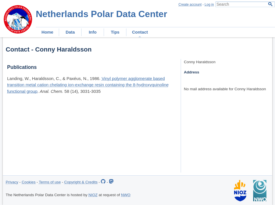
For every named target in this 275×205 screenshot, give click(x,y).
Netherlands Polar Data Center (101, 14)
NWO (125, 195)
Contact (140, 32)
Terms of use (50, 182)
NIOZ (92, 195)
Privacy (12, 182)
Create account (189, 5)
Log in (209, 5)
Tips (115, 32)
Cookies (29, 182)
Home (47, 32)
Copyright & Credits (80, 182)
